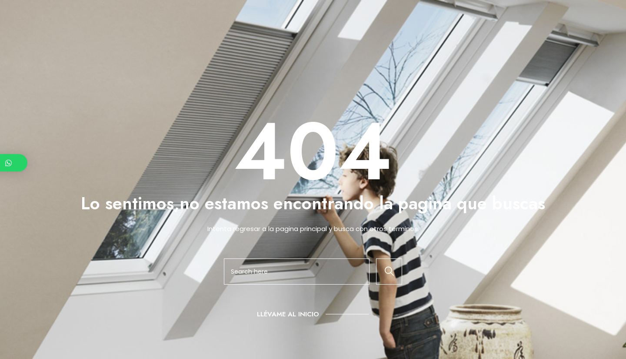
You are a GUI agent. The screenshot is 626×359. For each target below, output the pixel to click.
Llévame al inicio (288, 314)
